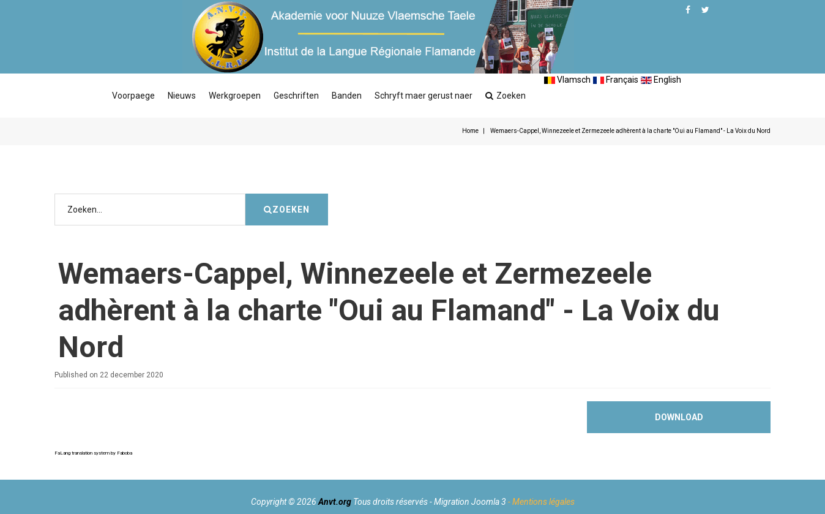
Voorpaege (133, 95)
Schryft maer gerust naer (423, 95)
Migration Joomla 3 (470, 502)
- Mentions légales (541, 502)
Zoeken (505, 95)
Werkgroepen (235, 95)
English (661, 80)
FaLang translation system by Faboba (93, 453)
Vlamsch (567, 80)
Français (615, 80)
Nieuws (182, 95)
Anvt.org (334, 502)
